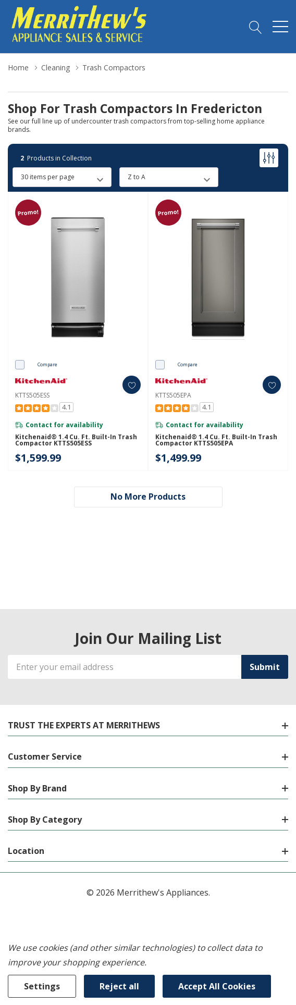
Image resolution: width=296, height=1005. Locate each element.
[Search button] (255, 26)
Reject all (119, 986)
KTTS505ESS (32, 395)
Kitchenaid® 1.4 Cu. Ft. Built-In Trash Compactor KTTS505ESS (76, 440)
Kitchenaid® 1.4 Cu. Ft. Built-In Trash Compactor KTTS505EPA (216, 440)
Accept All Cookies (216, 986)
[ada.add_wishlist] (131, 385)
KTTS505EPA (173, 395)
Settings (42, 986)
